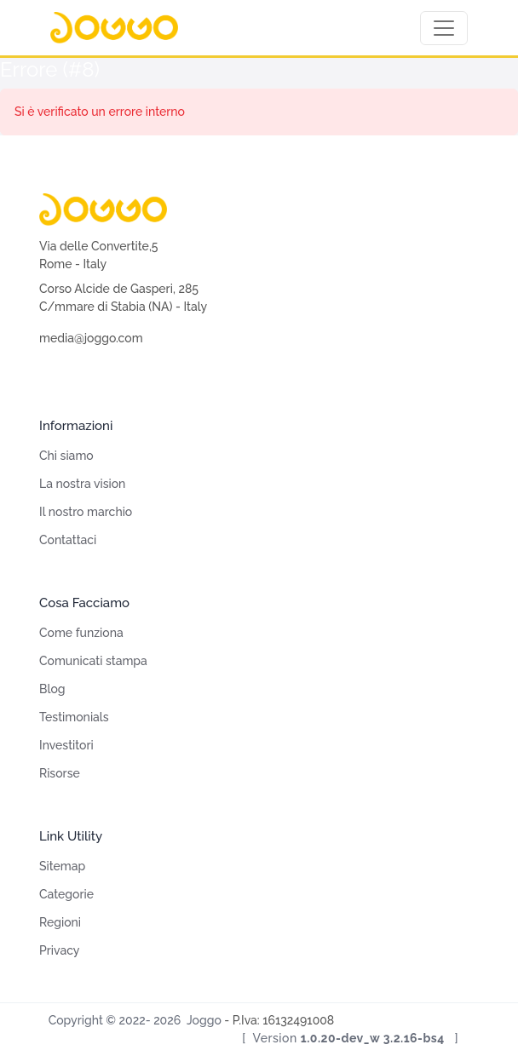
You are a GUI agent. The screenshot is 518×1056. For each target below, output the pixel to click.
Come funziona (81, 633)
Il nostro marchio (85, 512)
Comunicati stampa (93, 661)
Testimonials (74, 717)
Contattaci (67, 540)
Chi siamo (66, 455)
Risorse (59, 773)
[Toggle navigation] (444, 28)
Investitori (66, 745)
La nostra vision (82, 484)
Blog (52, 689)
